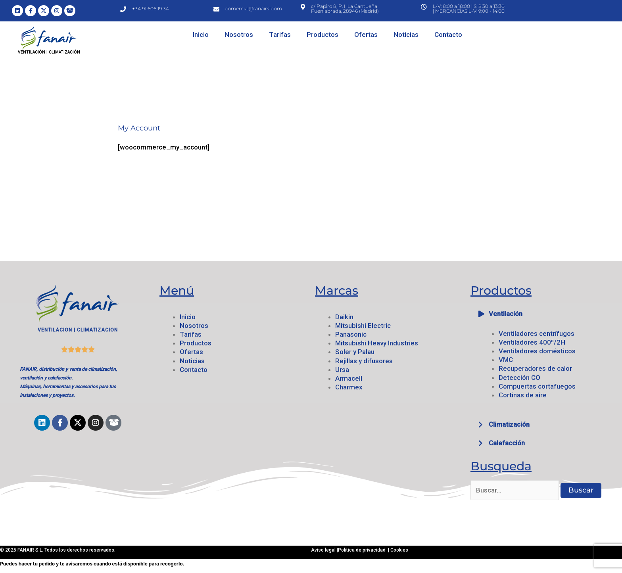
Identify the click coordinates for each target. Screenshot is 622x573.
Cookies (399, 550)
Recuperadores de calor (535, 368)
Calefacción (507, 443)
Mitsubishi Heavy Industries (376, 343)
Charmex (349, 387)
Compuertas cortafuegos (537, 386)
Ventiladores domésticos (537, 351)
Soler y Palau (354, 352)
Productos (322, 34)
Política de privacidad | (364, 550)
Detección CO (519, 377)
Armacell (348, 378)
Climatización (509, 424)
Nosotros (239, 34)
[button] (544, 314)
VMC (506, 360)
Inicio (201, 34)
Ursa (342, 370)
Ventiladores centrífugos (536, 333)
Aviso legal (324, 550)
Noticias (406, 34)
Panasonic (351, 334)
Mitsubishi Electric (363, 326)
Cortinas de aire (523, 395)
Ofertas (366, 34)
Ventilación (505, 314)
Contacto (448, 34)
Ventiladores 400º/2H (532, 342)
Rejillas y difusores (364, 361)
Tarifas (280, 34)
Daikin (344, 317)
